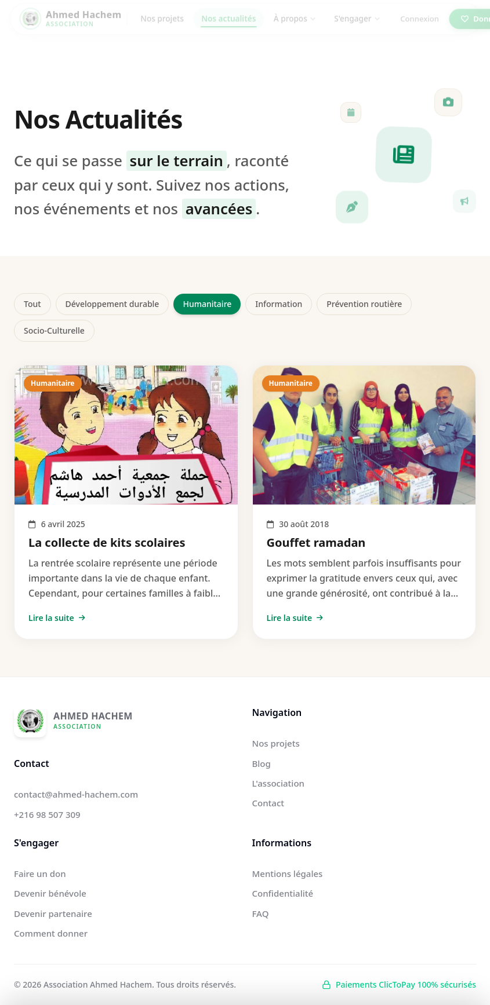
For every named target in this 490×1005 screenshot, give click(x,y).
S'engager (357, 26)
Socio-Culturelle (54, 330)
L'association (278, 783)
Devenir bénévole (50, 893)
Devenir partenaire (53, 913)
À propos (295, 26)
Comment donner (51, 933)
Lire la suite (56, 617)
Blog (261, 763)
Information (278, 303)
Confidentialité (283, 893)
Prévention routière (364, 303)
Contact (268, 803)
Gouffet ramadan (316, 542)
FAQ (260, 913)
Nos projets (162, 26)
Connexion (419, 26)
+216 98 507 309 (47, 814)
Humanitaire (207, 303)
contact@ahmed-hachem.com (76, 794)
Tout (32, 303)
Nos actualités (228, 26)
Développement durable (112, 303)
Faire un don (40, 873)
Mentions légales (287, 873)
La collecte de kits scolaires (107, 542)
